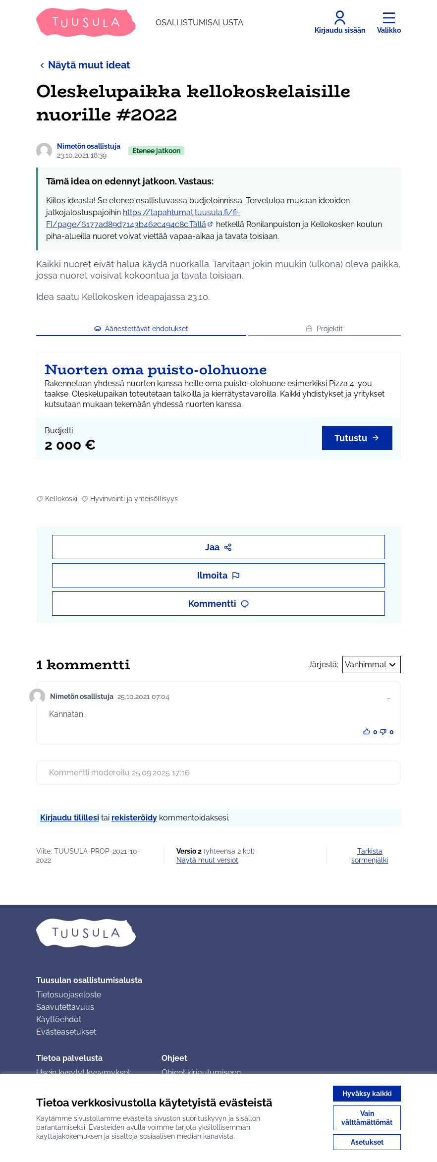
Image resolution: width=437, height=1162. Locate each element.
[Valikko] (389, 22)
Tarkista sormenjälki (369, 855)
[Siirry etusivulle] (139, 22)
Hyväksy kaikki (367, 1094)
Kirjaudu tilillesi (69, 817)
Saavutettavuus (65, 1007)
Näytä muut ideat (83, 64)
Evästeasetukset (66, 1032)
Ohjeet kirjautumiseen (201, 1072)
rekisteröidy (134, 817)
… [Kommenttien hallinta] (388, 696)
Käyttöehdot (58, 1019)
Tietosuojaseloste (68, 994)
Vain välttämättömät (366, 1117)
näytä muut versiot (207, 860)
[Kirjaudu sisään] (340, 22)
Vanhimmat (371, 665)
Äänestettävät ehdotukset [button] (141, 329)
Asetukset (367, 1142)
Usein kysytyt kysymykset (83, 1072)
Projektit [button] (324, 329)
